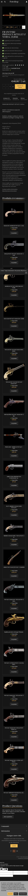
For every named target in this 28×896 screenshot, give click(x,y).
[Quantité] (7, 86)
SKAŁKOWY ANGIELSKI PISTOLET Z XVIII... (14, 226)
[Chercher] (4, 2)
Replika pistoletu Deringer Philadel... (14, 632)
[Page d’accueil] (14, 2)
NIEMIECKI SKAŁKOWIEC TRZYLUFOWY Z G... (14, 536)
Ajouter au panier (20, 86)
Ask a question (8, 816)
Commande (14, 826)
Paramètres (23, 894)
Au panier (14, 233)
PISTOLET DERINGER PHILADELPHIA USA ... (14, 793)
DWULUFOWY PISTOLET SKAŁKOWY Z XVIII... (14, 254)
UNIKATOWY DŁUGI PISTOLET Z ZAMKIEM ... (14, 567)
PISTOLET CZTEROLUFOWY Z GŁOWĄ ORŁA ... (14, 663)
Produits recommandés (15, 198)
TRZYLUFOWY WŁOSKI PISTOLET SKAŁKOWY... (14, 382)
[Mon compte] (26, 2)
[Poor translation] (5, 869)
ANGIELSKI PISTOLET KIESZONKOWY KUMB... (14, 287)
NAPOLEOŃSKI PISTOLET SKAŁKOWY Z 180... (14, 415)
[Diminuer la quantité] (10, 86)
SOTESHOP (25, 858)
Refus (15, 894)
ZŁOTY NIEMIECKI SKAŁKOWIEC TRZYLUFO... (14, 506)
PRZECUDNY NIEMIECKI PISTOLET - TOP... (14, 447)
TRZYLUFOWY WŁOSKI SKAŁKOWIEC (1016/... (14, 350)
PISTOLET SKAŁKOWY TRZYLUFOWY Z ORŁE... (14, 600)
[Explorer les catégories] (1, 2)
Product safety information (9, 189)
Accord (10, 894)
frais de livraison (24, 857)
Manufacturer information (9, 191)
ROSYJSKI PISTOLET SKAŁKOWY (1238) (14, 318)
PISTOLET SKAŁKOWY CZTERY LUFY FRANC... (14, 761)
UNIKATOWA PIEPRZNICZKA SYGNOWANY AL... (14, 477)
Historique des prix (8, 73)
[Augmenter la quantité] (4, 86)
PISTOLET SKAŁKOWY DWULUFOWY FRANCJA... (14, 728)
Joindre (14, 846)
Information (14, 831)
